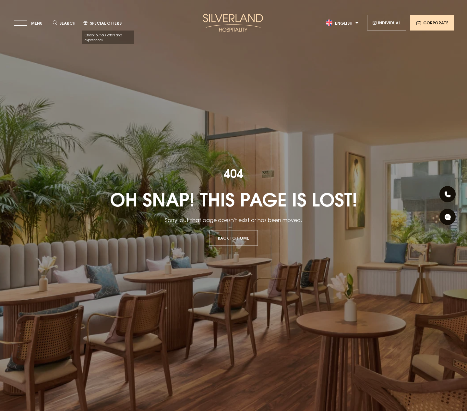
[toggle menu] (29, 23)
